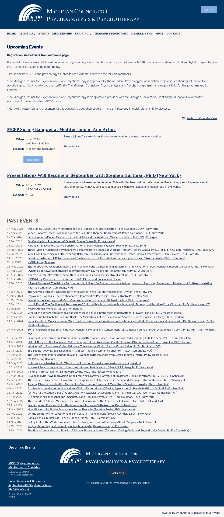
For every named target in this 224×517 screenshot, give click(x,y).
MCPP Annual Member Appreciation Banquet (55, 308)
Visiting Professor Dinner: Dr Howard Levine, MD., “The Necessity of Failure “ (75, 371)
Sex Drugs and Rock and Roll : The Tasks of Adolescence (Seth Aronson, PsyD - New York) (82, 405)
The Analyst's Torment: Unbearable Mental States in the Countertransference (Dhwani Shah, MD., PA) (90, 291)
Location (18, 148)
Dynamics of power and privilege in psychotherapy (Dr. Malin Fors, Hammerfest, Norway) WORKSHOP (91, 270)
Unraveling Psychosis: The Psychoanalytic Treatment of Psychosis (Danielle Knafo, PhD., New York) (88, 295)
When (20, 139)
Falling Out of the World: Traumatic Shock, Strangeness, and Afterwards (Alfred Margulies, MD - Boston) (92, 422)
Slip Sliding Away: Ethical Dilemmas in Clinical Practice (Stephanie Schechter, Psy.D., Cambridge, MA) (90, 350)
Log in (209, 9)
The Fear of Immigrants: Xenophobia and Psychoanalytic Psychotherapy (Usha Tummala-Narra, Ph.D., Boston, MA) (98, 354)
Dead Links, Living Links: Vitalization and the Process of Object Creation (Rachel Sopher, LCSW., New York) (93, 228)
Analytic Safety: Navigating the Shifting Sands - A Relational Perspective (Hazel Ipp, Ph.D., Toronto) (88, 274)
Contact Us (118, 472)
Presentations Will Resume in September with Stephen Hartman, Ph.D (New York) (94, 175)
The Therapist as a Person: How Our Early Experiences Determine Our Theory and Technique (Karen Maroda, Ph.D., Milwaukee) (106, 379)
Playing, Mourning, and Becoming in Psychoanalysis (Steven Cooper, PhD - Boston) (78, 426)
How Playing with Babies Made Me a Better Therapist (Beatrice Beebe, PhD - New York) (81, 409)
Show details (71, 146)
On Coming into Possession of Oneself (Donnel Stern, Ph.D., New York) (71, 241)
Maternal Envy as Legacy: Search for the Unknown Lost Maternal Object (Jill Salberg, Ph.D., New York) (90, 367)
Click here (33, 85)
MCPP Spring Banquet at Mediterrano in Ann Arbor (61, 129)
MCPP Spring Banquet (41, 262)
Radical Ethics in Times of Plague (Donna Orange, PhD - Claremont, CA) (71, 417)
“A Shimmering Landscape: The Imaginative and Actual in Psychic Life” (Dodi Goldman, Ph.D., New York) (91, 396)
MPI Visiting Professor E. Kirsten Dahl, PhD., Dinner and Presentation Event (74, 279)
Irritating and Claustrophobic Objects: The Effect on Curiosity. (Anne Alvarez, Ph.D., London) (84, 363)
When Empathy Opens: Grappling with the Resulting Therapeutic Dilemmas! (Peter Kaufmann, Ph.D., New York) (96, 232)
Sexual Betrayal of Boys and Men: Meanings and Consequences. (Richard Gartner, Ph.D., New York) (88, 300)
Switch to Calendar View (202, 118)
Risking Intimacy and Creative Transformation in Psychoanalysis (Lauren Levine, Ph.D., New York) (87, 245)
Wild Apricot (184, 512)
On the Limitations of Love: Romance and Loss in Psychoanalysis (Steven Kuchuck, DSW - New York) (89, 413)
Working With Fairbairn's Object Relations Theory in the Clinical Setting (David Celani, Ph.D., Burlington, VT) (94, 346)
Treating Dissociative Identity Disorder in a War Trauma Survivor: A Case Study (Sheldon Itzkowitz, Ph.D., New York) (98, 384)
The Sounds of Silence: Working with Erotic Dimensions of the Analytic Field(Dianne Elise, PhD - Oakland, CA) (95, 401)
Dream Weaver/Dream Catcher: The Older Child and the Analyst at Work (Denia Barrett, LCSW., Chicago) (92, 237)
